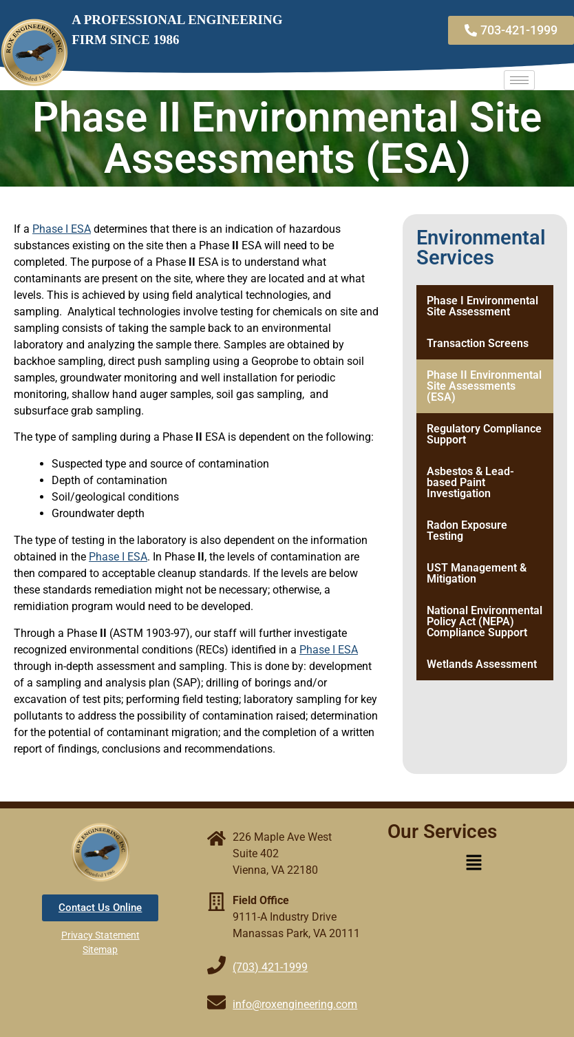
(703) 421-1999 (270, 967)
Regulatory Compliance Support (484, 434)
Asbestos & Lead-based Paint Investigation (470, 482)
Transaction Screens (478, 343)
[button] (473, 863)
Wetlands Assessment (482, 664)
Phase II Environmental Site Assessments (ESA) (484, 386)
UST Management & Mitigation (477, 573)
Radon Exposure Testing (467, 530)
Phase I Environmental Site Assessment (482, 306)
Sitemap (100, 949)
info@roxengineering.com (295, 1004)
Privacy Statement (100, 935)
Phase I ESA (61, 228)
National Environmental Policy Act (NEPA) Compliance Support (484, 621)
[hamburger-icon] (519, 80)
